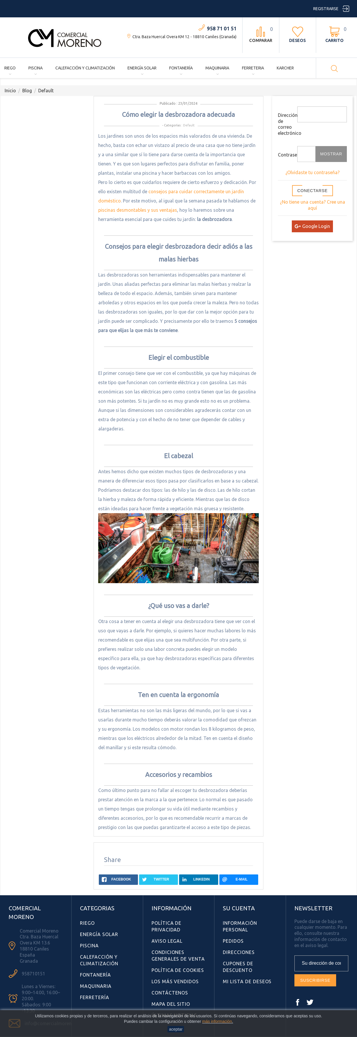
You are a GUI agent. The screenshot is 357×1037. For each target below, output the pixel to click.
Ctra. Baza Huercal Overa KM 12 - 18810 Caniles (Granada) (184, 36)
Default (189, 125)
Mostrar (331, 154)
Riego (10, 68)
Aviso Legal (167, 941)
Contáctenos (170, 992)
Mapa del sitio (171, 1004)
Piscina (35, 68)
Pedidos (233, 941)
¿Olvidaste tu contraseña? (312, 172)
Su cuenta (239, 908)
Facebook (297, 1002)
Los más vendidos (175, 981)
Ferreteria (253, 68)
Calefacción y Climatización (85, 68)
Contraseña (285, 154)
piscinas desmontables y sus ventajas (137, 210)
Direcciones (239, 952)
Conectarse (312, 190)
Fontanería (181, 68)
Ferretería (94, 997)
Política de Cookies (178, 970)
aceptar (176, 1029)
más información (217, 1021)
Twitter (309, 1002)
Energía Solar (142, 68)
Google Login (312, 226)
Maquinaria (217, 68)
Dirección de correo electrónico (285, 124)
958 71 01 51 (221, 28)
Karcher (285, 68)
